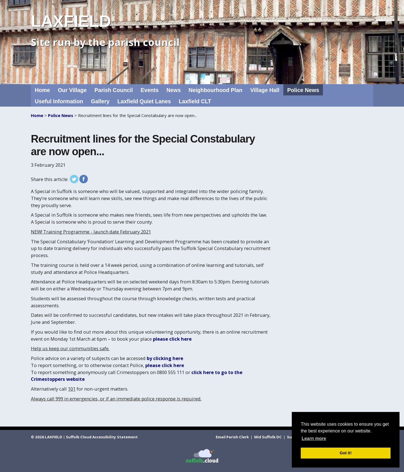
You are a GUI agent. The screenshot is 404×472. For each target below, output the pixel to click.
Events (150, 90)
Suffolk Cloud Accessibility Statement (102, 436)
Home (42, 90)
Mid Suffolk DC (268, 436)
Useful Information (59, 101)
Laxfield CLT (195, 101)
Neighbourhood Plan (215, 90)
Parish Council (114, 90)
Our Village (72, 90)
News (173, 90)
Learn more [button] (314, 438)
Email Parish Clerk (233, 436)
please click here (172, 339)
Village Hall (264, 90)
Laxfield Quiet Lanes (144, 101)
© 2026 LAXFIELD (46, 436)
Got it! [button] (346, 453)
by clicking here (165, 358)
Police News (303, 90)
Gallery (100, 101)
